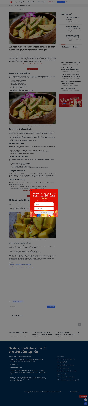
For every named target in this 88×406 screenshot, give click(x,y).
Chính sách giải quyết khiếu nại (65, 365)
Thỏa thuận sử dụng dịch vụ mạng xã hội (68, 380)
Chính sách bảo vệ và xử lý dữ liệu (66, 377)
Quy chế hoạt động (62, 374)
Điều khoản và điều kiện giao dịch (66, 359)
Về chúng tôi (60, 356)
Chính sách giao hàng (63, 368)
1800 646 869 (14, 364)
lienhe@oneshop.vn (16, 367)
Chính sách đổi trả (62, 362)
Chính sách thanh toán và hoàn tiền (67, 371)
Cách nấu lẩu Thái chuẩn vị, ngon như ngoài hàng (20, 264)
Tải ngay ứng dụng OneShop (32, 69)
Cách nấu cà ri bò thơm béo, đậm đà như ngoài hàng (21, 267)
